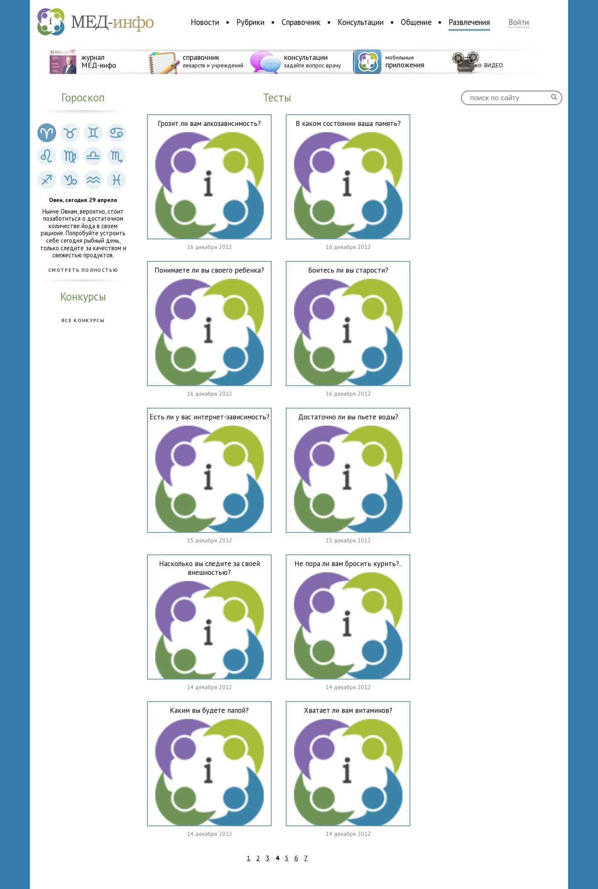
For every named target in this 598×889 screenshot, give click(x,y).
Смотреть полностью (83, 270)
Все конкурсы (83, 320)
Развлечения (469, 22)
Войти (518, 22)
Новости (205, 22)
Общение (416, 22)
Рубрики (250, 22)
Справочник (301, 22)
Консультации (361, 22)
